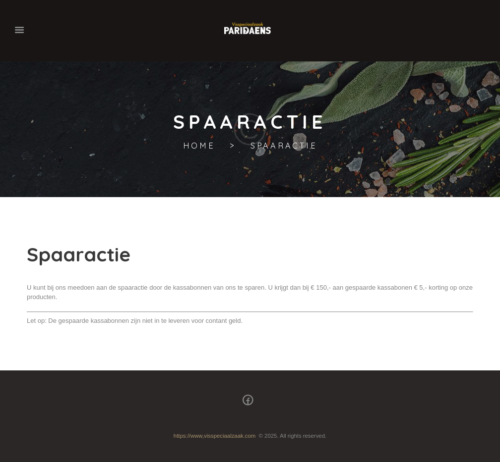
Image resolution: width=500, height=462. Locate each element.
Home (199, 146)
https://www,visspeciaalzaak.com (214, 436)
